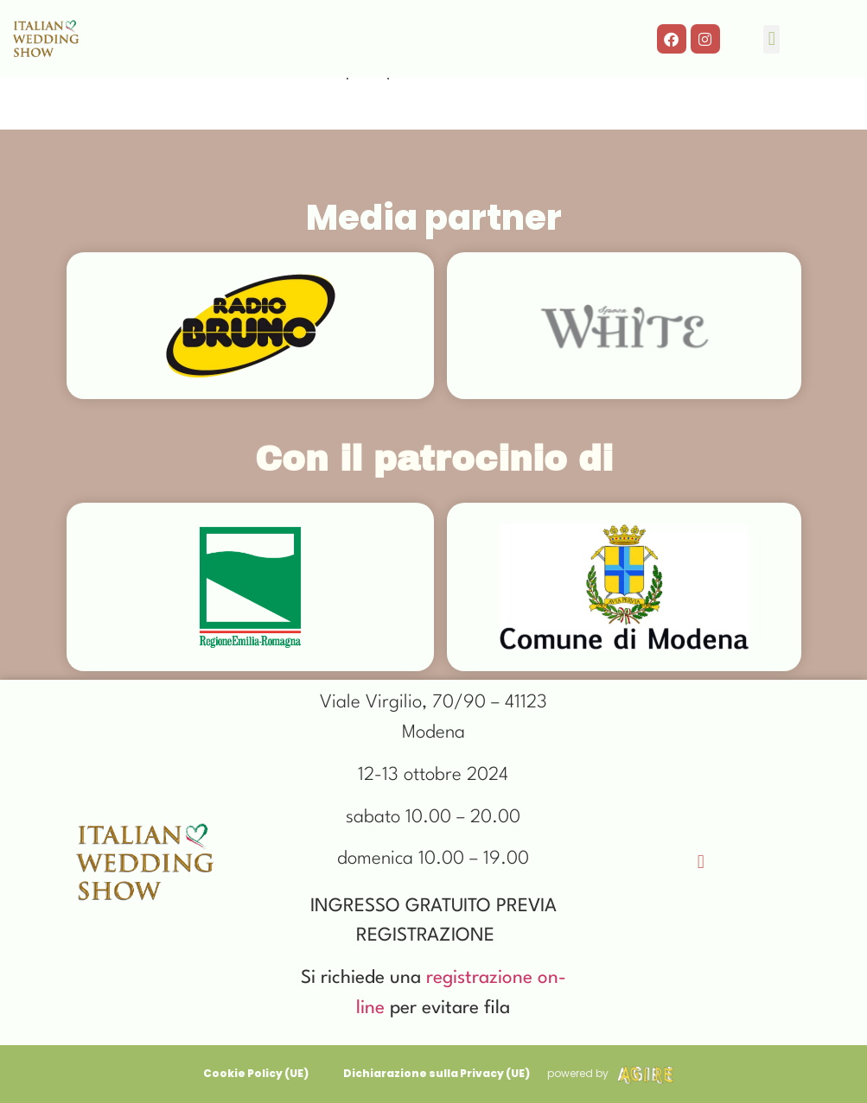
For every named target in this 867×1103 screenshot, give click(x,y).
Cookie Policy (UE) (256, 1073)
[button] (771, 39)
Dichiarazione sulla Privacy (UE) (436, 1073)
